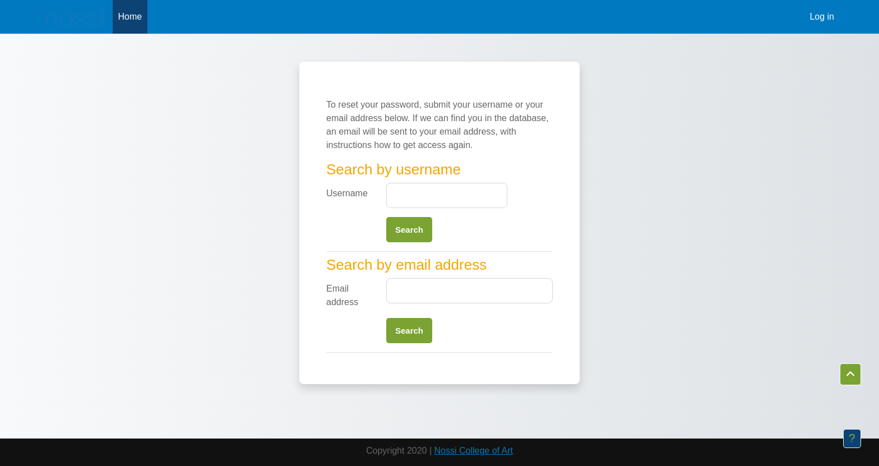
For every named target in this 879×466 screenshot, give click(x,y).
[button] (850, 374)
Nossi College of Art (473, 450)
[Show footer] (852, 438)
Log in (821, 16)
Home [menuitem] (130, 16)
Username (347, 193)
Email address (342, 295)
